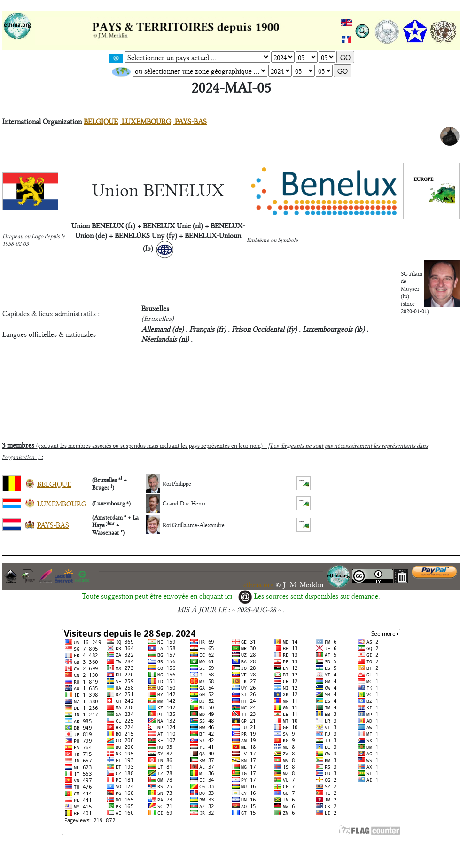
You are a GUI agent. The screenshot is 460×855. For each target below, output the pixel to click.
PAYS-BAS (190, 121)
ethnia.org (259, 584)
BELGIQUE (101, 121)
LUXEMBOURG (145, 121)
